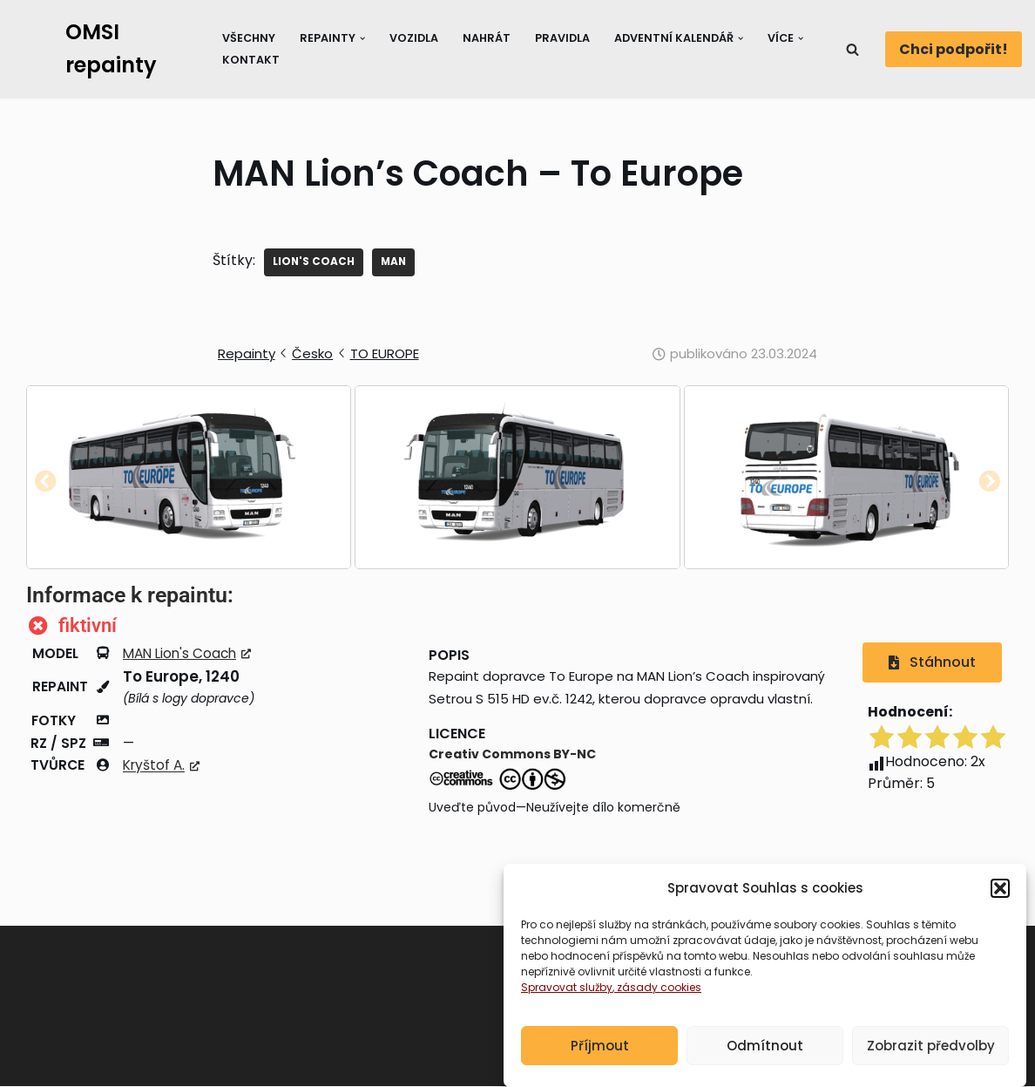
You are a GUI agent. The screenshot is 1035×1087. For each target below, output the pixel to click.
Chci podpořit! (953, 49)
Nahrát (487, 38)
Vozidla (414, 38)
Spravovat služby (566, 987)
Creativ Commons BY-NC (512, 755)
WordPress (149, 1066)
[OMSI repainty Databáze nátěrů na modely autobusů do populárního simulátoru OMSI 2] (102, 49)
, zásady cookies (656, 987)
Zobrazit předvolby (931, 1045)
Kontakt (250, 59)
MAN (395, 262)
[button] (1000, 888)
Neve (30, 1066)
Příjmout (600, 1045)
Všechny (248, 38)
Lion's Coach (314, 262)
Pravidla (564, 38)
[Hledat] (852, 49)
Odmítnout (765, 1045)
